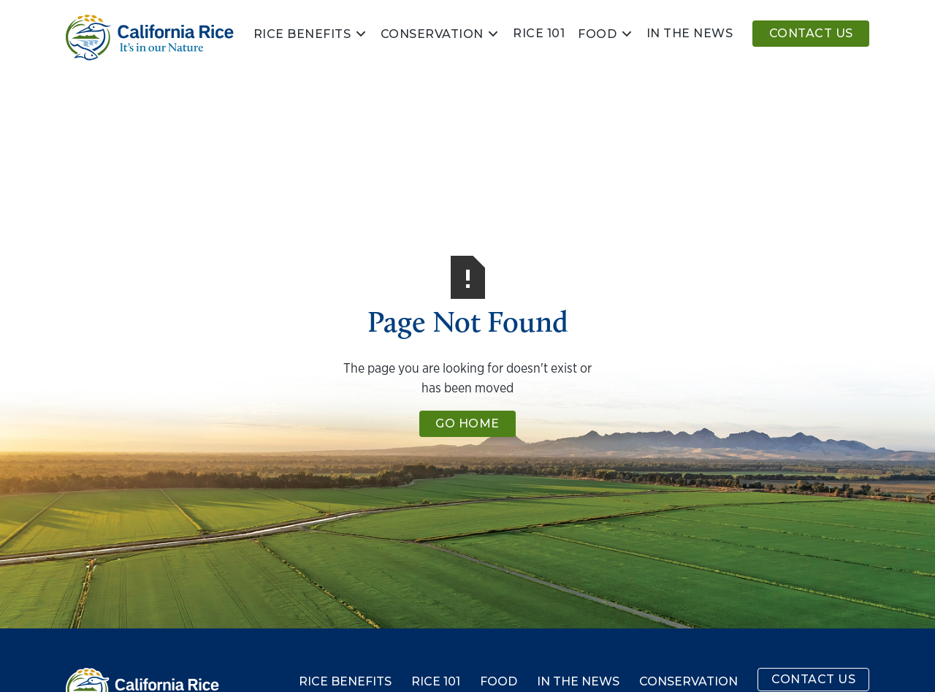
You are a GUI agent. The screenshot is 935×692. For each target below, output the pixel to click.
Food (597, 34)
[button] (310, 33)
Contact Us (811, 33)
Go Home (467, 423)
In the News (578, 681)
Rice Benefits (302, 34)
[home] (150, 38)
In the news (689, 33)
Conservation (432, 34)
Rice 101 (539, 33)
